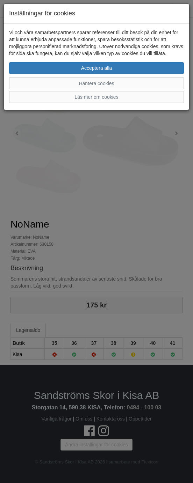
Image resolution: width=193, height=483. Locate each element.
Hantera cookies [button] (96, 83)
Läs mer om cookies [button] (96, 97)
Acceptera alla (96, 68)
